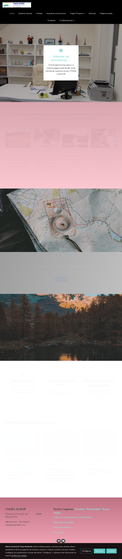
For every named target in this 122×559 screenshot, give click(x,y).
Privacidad (93, 509)
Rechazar (99, 551)
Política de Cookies (62, 527)
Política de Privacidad (63, 522)
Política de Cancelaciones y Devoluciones (72, 517)
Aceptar (111, 551)
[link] (17, 4)
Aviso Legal (58, 532)
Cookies (80, 509)
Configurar (86, 551)
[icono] (61, 50)
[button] (77, 13)
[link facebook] (59, 541)
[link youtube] (63, 541)
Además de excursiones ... (61, 58)
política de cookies (19, 555)
